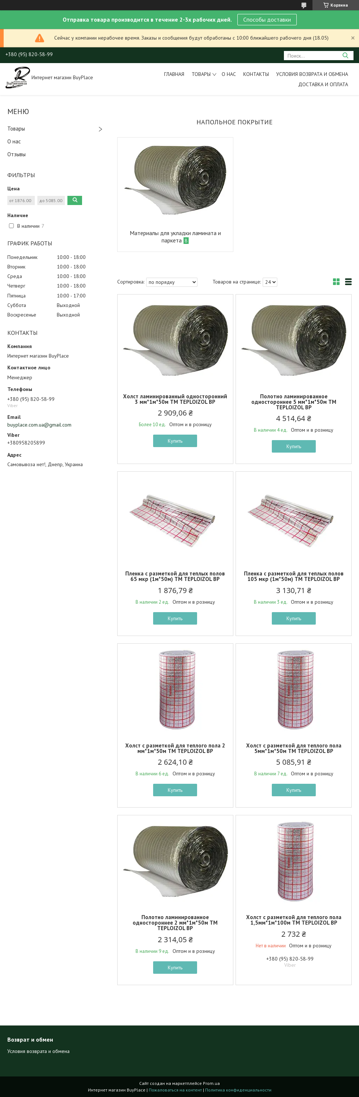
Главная (174, 74)
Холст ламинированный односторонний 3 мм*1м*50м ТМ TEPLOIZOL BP (175, 399)
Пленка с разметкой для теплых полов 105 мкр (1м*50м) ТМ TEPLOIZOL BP (294, 576)
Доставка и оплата (323, 84)
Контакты (256, 74)
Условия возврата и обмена (312, 74)
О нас (229, 74)
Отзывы (16, 154)
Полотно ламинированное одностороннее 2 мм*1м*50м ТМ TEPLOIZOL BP (175, 922)
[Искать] (345, 55)
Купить (175, 441)
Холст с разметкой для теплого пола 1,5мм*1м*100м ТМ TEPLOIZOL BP (293, 919)
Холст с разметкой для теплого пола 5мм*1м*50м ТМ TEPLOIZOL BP (293, 748)
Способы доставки (267, 19)
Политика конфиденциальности (238, 1090)
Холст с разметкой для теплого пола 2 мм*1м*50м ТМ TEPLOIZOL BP (175, 748)
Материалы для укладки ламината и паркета (175, 236)
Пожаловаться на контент (175, 1090)
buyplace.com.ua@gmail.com (39, 424)
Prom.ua (211, 1083)
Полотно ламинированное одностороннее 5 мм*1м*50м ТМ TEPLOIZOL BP (293, 402)
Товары (201, 74)
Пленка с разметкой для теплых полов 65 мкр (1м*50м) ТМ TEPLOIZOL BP (175, 576)
